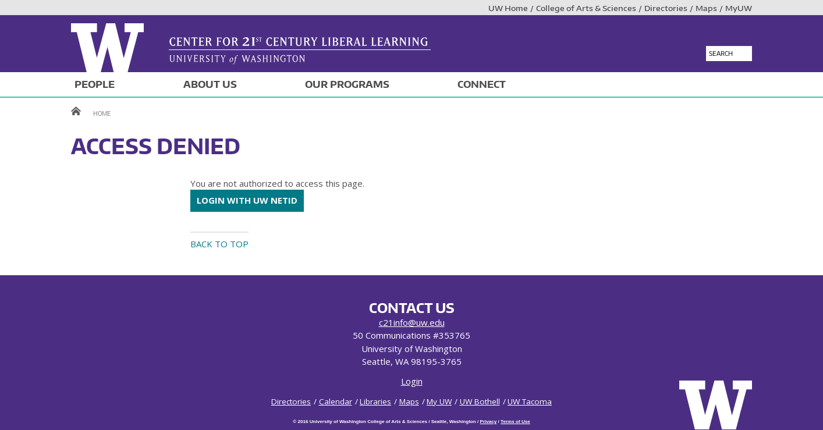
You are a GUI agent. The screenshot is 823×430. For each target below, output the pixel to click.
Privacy (488, 421)
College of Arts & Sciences (586, 8)
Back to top (219, 244)
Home (102, 113)
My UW (439, 401)
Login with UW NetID (247, 200)
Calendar (335, 401)
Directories (665, 8)
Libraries (375, 401)
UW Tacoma (530, 401)
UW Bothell (480, 401)
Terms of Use (515, 421)
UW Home (508, 8)
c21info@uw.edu (412, 322)
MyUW (738, 8)
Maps (706, 8)
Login (412, 381)
